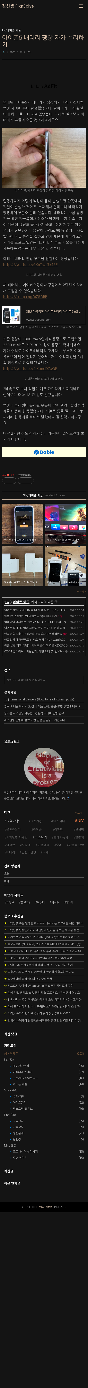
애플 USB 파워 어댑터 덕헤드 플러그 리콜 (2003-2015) (37, 645)
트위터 (41, 990)
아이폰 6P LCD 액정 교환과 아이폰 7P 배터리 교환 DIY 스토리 (41, 627)
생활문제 (21, 1309)
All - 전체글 (11, 1229)
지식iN (55, 990)
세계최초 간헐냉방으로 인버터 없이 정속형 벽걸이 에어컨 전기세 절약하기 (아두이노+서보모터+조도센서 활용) (44, 1112)
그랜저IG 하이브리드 (28, 1253)
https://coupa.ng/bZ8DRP (25, 297)
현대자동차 (61, 837)
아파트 (58, 829)
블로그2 (25, 990)
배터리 (10, 852)
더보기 (78, 813)
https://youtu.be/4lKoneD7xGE (30, 369)
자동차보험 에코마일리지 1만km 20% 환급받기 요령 (38, 1133)
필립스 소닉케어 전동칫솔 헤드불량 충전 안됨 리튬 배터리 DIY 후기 (44, 1196)
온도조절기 (13, 829)
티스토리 (41, 837)
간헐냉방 (43, 845)
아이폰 (37, 829)
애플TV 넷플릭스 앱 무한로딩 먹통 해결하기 (30, 616)
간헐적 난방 (76, 845)
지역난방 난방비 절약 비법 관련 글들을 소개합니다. (35, 720)
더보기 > (81, 592)
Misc (10, 1321)
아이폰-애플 (21, 602)
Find (10, 1290)
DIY (80, 821)
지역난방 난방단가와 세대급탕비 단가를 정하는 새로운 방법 (41, 1105)
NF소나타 (59, 821)
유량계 (26, 845)
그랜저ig (36, 821)
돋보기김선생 (45, 1382)
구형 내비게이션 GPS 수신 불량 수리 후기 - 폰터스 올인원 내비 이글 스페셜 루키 (44, 1126)
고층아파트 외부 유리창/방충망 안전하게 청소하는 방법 (39, 1147)
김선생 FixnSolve (18, 6)
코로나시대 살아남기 (28, 1327)
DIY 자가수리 (24, 1241)
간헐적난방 (29, 852)
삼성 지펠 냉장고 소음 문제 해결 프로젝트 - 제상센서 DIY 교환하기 (44, 1168)
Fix (7, 602)
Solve (10, 1266)
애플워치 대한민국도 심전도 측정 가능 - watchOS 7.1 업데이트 (42, 639)
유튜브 (10, 990)
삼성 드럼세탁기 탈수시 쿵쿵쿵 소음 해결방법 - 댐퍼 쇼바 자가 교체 (44, 1182)
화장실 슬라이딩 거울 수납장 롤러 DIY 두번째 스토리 (37, 1189)
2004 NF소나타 (25, 1247)
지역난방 (13, 821)
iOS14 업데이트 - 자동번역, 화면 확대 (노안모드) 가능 (37, 651)
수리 (59, 845)
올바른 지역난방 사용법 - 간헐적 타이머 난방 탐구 (34, 713)
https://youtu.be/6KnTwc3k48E (30, 265)
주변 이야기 (23, 1333)
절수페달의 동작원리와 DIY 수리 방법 (28, 1154)
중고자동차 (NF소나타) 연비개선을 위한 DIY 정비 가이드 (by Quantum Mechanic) (44, 1119)
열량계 (79, 837)
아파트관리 (22, 1278)
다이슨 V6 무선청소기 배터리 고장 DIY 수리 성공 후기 (38, 1140)
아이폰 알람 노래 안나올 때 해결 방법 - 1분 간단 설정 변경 (39, 610)
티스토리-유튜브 (25, 1284)
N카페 (69, 990)
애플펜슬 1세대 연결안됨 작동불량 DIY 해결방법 (33, 633)
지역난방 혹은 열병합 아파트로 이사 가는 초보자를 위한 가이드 (43, 1099)
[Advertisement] (44, 908)
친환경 (20, 1315)
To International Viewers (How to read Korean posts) (39, 699)
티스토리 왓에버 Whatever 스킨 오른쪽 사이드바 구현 (38, 1161)
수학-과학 (21, 1272)
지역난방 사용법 (16, 837)
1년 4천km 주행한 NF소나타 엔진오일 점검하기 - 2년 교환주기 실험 (44, 1175)
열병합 (10, 845)
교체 (46, 852)
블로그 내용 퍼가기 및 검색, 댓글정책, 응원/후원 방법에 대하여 (42, 706)
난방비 (79, 829)
